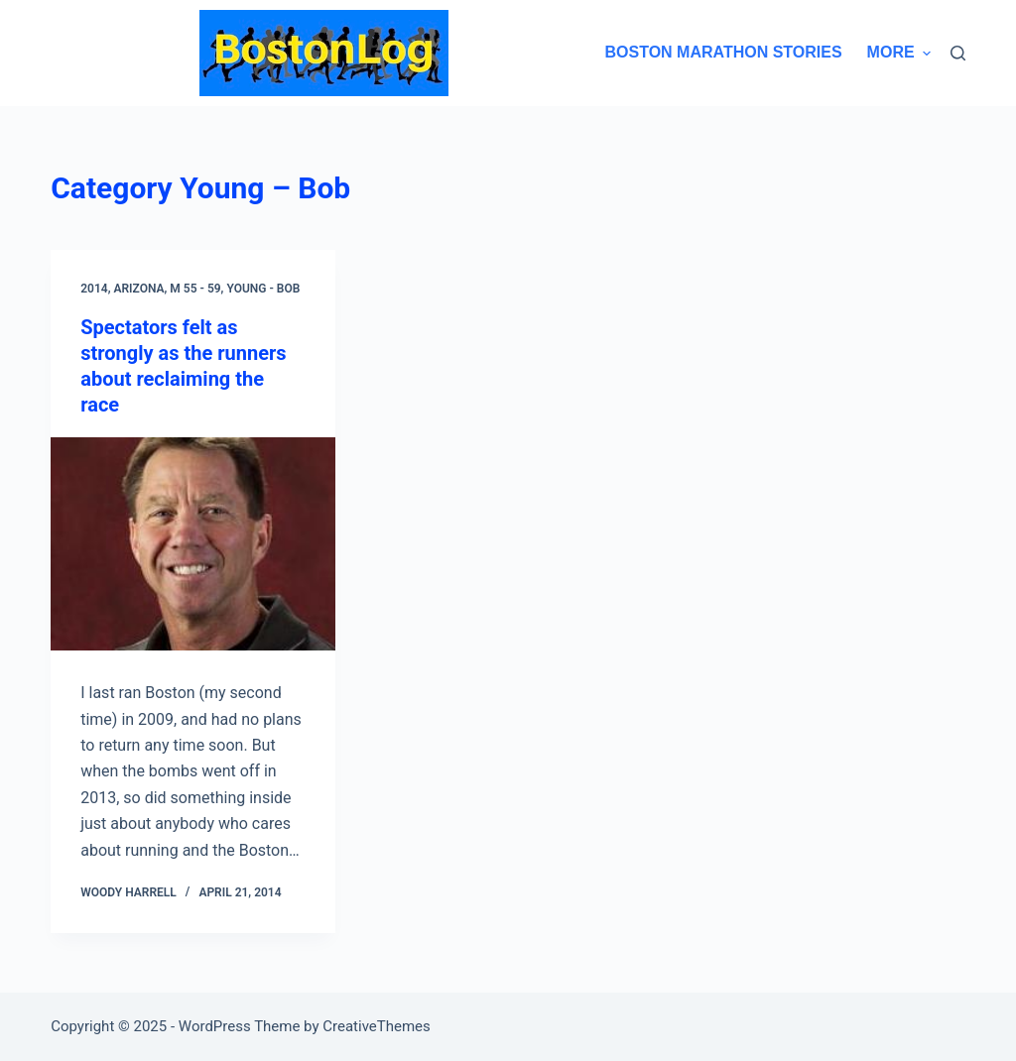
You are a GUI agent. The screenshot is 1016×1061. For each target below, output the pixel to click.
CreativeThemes (376, 1026)
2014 (93, 288)
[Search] (958, 53)
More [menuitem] (899, 52)
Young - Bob (263, 288)
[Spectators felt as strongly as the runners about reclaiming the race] (193, 543)
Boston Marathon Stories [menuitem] (722, 52)
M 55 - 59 (195, 288)
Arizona (138, 288)
